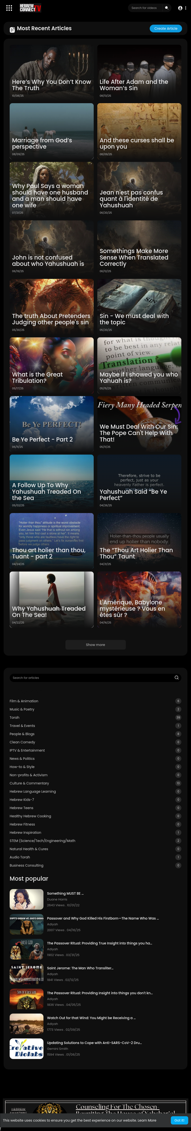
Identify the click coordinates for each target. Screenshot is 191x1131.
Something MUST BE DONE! (66, 893)
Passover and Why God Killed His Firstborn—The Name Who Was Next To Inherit (104, 918)
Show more (95, 644)
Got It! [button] (179, 1120)
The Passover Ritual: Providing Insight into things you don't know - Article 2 (100, 993)
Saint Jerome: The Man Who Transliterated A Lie (81, 968)
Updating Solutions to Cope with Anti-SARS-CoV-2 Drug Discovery (94, 1043)
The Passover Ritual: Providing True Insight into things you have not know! (100, 943)
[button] (182, 8)
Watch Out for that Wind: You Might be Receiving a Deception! (91, 1018)
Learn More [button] (147, 1120)
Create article (165, 28)
